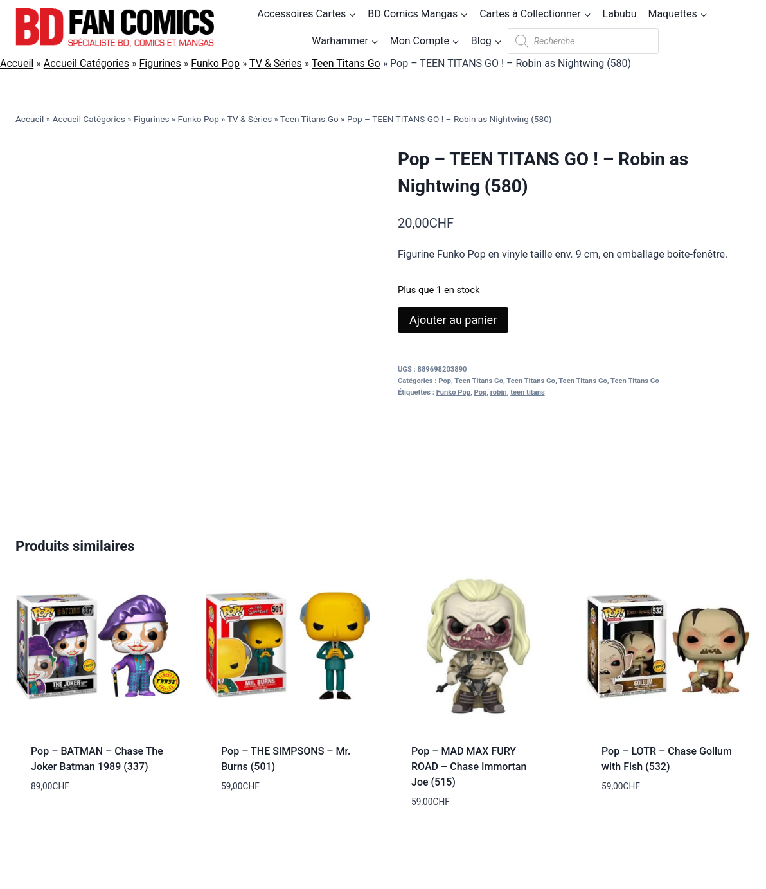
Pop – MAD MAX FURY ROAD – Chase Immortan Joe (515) (468, 766)
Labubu (620, 14)
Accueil (16, 63)
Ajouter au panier (453, 320)
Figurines (160, 63)
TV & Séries (275, 63)
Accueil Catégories (86, 63)
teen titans (527, 392)
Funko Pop (215, 63)
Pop (444, 381)
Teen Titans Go (346, 63)
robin (498, 392)
